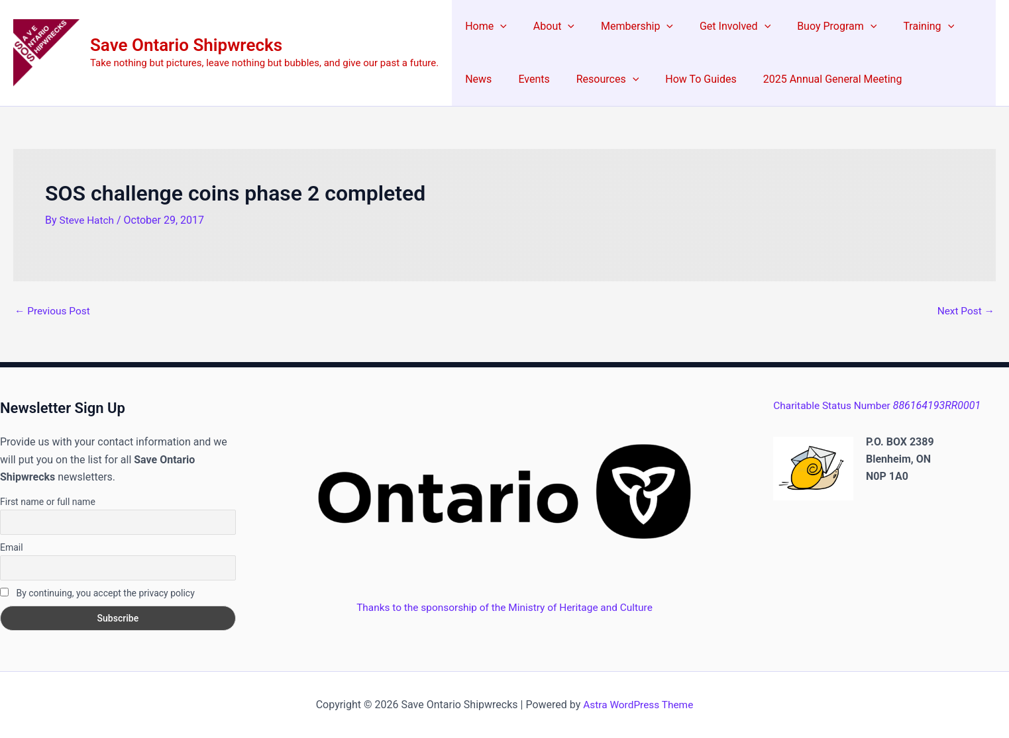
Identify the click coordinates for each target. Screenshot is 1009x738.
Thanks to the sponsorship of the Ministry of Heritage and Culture (505, 607)
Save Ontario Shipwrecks (186, 45)
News (959, 26)
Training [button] (899, 26)
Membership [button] (624, 26)
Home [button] (483, 26)
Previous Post (54, 311)
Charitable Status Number (879, 405)
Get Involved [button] (716, 26)
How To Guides (634, 79)
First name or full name (47, 501)
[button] (497, 26)
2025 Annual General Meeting (761, 79)
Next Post (964, 311)
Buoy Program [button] (813, 26)
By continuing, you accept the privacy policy (97, 593)
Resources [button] (546, 79)
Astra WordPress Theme (638, 704)
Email (11, 547)
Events (478, 79)
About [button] (545, 26)
